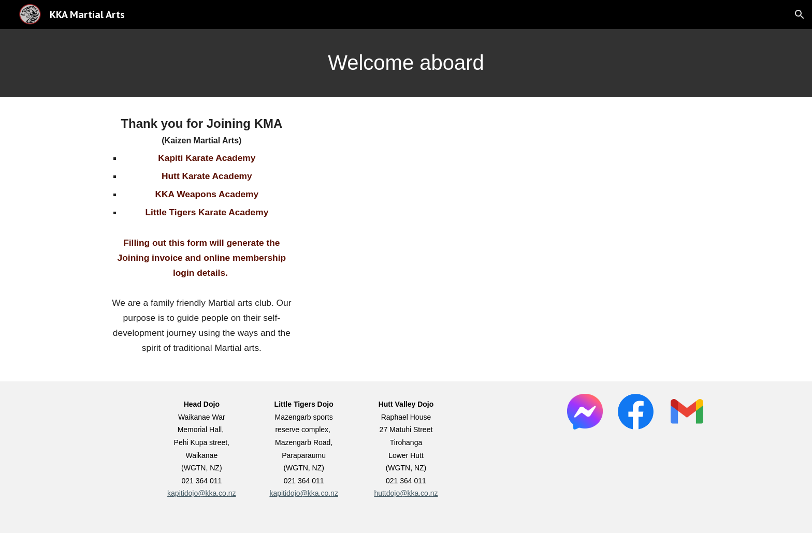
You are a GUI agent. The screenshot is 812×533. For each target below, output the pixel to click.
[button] (799, 14)
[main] (406, 62)
